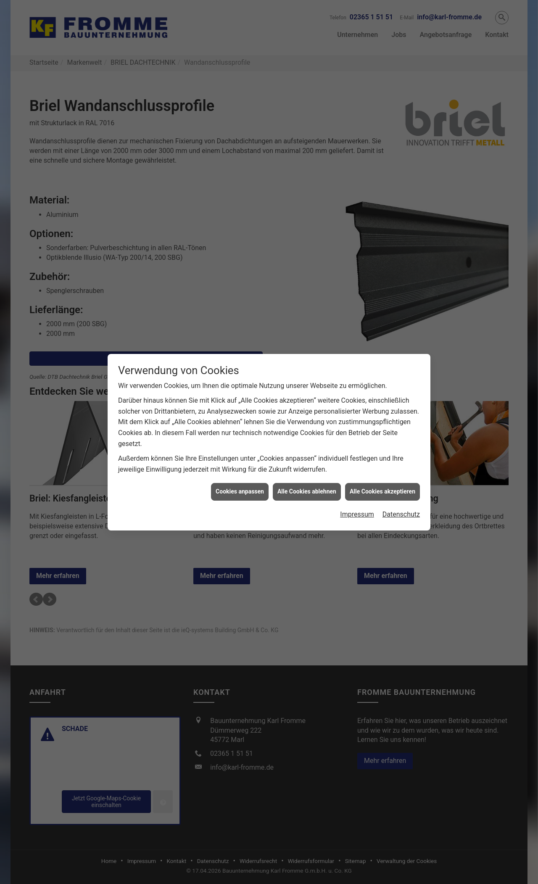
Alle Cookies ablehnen (306, 475)
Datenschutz (401, 498)
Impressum (357, 498)
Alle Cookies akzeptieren (382, 475)
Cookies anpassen (240, 475)
